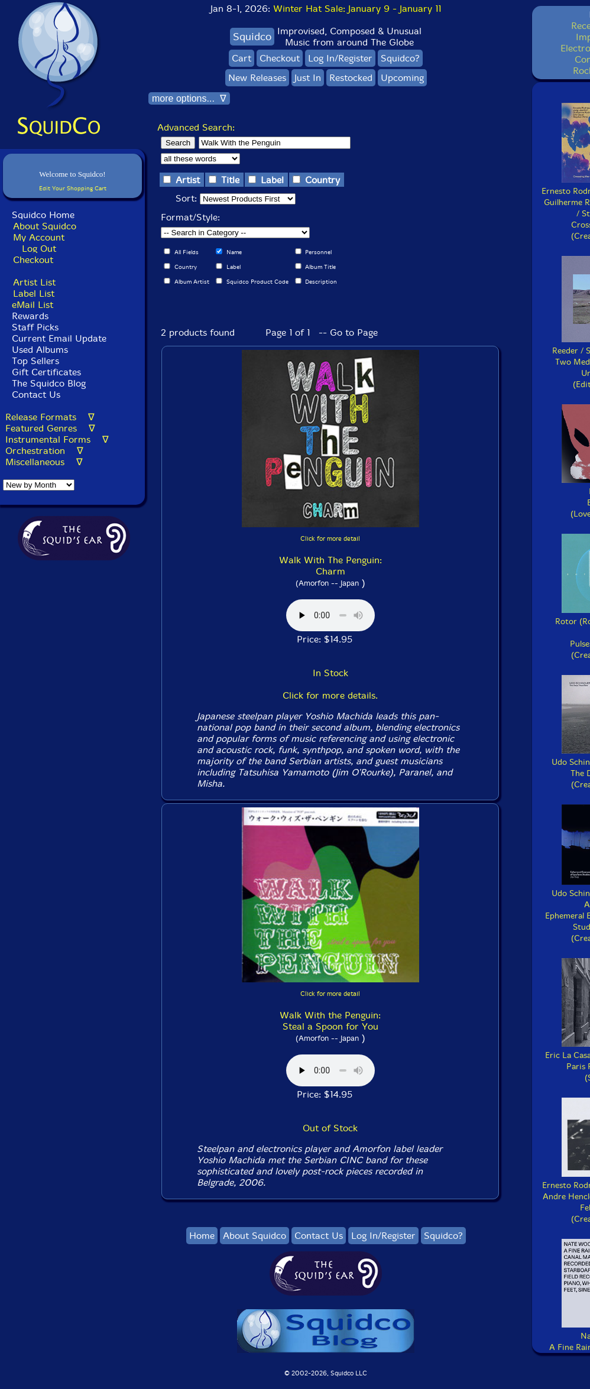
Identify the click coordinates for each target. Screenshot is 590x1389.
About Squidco (44, 226)
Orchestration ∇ (44, 450)
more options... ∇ (189, 98)
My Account (38, 237)
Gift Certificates (46, 372)
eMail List (32, 304)
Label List (33, 293)
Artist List (34, 282)
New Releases (257, 77)
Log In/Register (340, 58)
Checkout (33, 259)
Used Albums (40, 349)
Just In (307, 77)
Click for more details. (330, 695)
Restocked (350, 77)
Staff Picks (35, 327)
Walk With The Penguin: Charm (330, 565)
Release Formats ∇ (50, 417)
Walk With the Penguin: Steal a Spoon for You (330, 1021)
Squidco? (400, 58)
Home (202, 1235)
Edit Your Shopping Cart (72, 188)
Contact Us (34, 394)
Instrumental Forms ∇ (57, 439)
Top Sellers (35, 360)
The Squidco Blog (49, 383)
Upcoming (402, 77)
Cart (241, 58)
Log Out (39, 248)
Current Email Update (57, 338)
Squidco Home (43, 214)
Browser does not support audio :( (330, 615)
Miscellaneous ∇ (44, 462)
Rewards (30, 316)
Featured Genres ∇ (50, 428)
